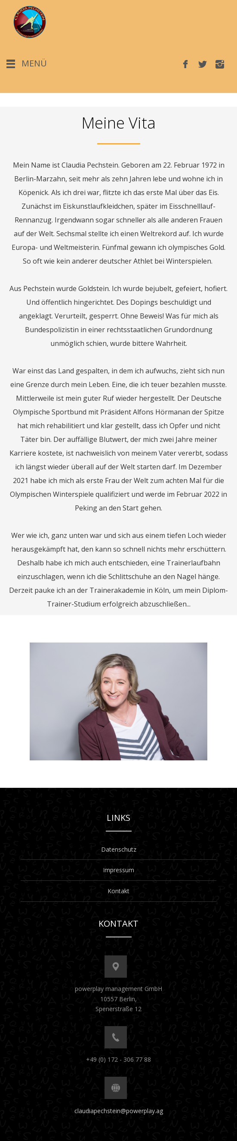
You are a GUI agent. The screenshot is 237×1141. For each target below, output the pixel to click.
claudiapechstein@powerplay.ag (118, 1111)
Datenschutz (118, 849)
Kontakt (118, 891)
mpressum (119, 870)
